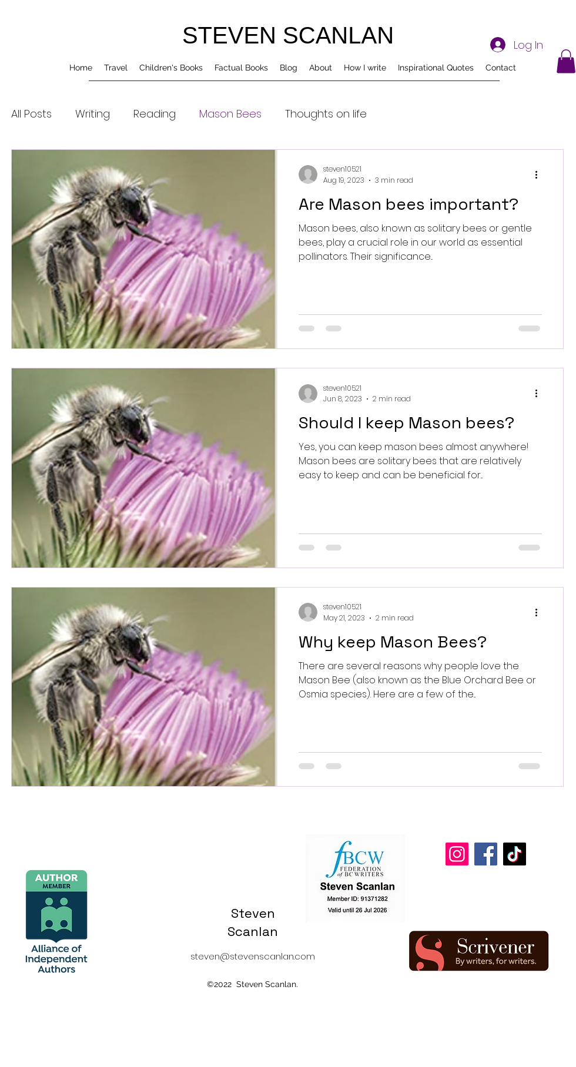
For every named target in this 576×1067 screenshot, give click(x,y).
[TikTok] (514, 854)
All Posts (31, 113)
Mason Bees (230, 113)
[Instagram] (457, 854)
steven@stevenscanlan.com (252, 956)
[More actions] (540, 174)
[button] (566, 61)
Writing (92, 113)
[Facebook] (485, 854)
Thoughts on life (326, 113)
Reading (154, 113)
